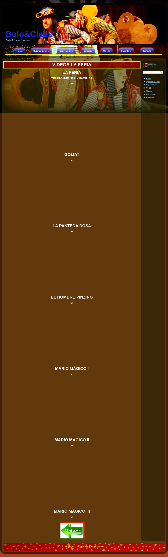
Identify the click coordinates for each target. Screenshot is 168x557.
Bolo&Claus (29, 34)
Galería (106, 51)
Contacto (147, 51)
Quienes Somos (41, 51)
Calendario (126, 51)
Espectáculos (66, 51)
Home (19, 51)
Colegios (88, 51)
